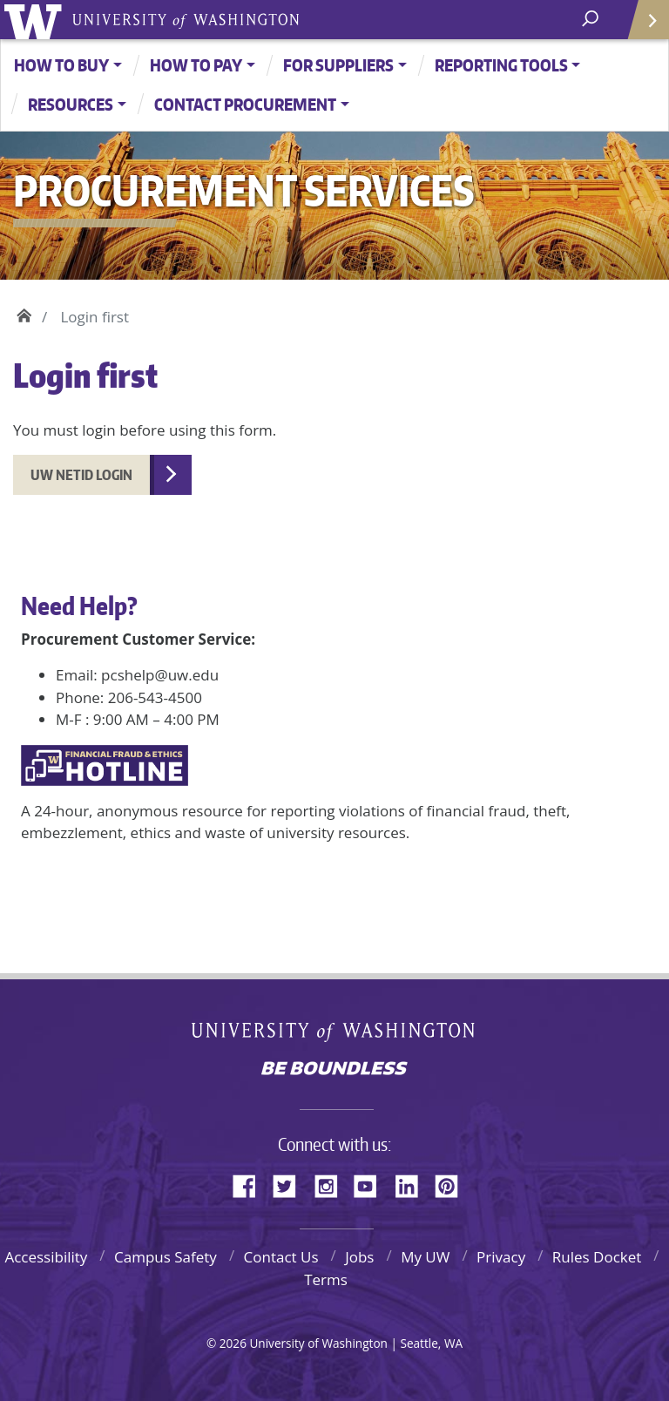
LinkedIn (413, 1183)
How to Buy (61, 65)
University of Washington (36, 19)
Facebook (251, 1183)
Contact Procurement (245, 104)
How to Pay (196, 65)
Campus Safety (165, 1257)
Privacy (500, 1257)
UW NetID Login (81, 475)
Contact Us (281, 1257)
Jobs (359, 1257)
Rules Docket (597, 1257)
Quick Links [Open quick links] (642, 26)
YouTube (372, 1183)
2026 (233, 1343)
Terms (326, 1279)
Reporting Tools (501, 65)
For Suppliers (338, 65)
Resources (70, 104)
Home (24, 312)
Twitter (291, 1183)
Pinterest (453, 1183)
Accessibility (45, 1257)
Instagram (332, 1183)
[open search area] (592, 18)
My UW (425, 1257)
